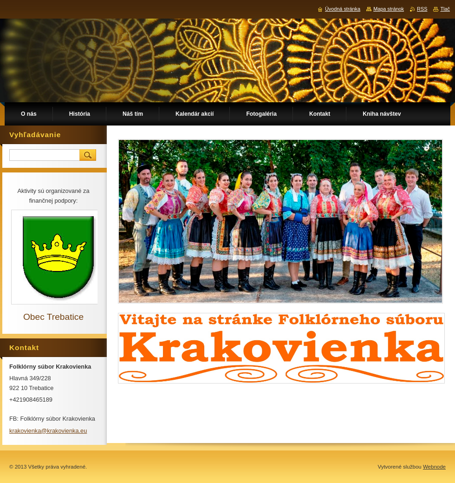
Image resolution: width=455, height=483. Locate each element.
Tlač (445, 9)
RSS (422, 9)
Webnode (434, 467)
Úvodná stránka (342, 9)
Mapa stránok (388, 9)
